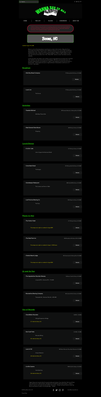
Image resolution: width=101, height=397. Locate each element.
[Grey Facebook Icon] (75, 1)
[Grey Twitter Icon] (77, 1)
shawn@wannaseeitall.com (73, 389)
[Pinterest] (80, 1)
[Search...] (28, 2)
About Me (50, 54)
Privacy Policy (24, 393)
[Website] (76, 79)
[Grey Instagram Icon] (79, 1)
